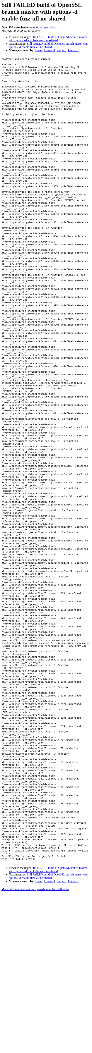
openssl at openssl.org (43, 27)
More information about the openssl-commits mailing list (35, 1049)
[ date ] (39, 50)
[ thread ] (49, 50)
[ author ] (73, 50)
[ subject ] (61, 50)
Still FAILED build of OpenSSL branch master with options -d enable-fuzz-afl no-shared (48, 38)
